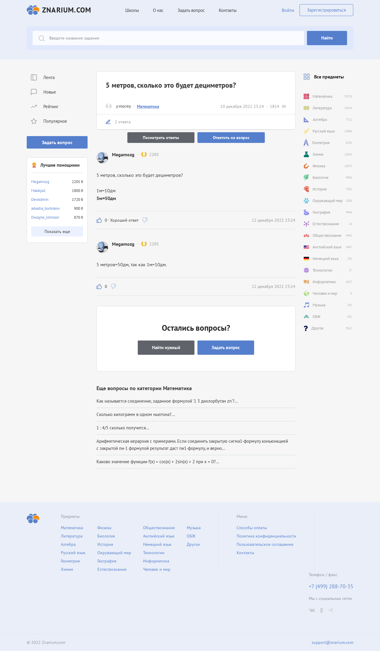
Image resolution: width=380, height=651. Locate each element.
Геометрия (70, 561)
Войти (288, 10)
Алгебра (68, 544)
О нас (158, 10)
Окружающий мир (114, 552)
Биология (106, 536)
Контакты (228, 10)
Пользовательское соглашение (265, 544)
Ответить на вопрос (231, 137)
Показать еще (57, 231)
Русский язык (73, 552)
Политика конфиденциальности (266, 536)
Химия (67, 569)
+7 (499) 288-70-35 (331, 586)
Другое (193, 544)
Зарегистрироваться (326, 10)
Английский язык (159, 536)
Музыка (194, 527)
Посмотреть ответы (161, 137)
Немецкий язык (157, 544)
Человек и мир (156, 569)
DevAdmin (39, 199)
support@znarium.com (332, 642)
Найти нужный (166, 347)
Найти (327, 38)
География (106, 561)
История (105, 544)
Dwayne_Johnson (45, 217)
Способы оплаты (252, 527)
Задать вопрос (57, 142)
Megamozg (40, 181)
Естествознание (111, 569)
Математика (148, 106)
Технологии (153, 552)
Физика (104, 527)
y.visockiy (123, 106)
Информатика (156, 561)
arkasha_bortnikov (45, 208)
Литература (72, 536)
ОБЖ (191, 536)
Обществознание (159, 527)
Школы (132, 10)
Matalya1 (38, 190)
